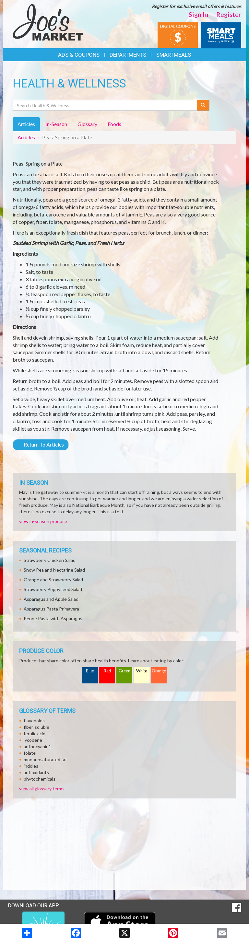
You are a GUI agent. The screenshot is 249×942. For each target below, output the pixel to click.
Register (228, 14)
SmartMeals (173, 55)
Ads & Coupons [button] (79, 55)
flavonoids (34, 720)
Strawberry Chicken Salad (50, 560)
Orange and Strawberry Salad (53, 579)
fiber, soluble (36, 727)
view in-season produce (43, 521)
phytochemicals (39, 779)
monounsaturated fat (45, 759)
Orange (159, 671)
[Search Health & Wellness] (105, 105)
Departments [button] (128, 55)
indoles (31, 766)
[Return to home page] (48, 21)
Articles (26, 137)
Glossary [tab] (87, 124)
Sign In (198, 14)
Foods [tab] (114, 124)
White (141, 671)
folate (30, 753)
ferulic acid (34, 733)
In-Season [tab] (56, 124)
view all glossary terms (42, 788)
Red (107, 671)
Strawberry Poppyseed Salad (53, 589)
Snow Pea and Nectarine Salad (54, 570)
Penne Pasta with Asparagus (53, 618)
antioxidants (36, 772)
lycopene (33, 740)
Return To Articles (41, 444)
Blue (90, 671)
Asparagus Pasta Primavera (51, 608)
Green (124, 671)
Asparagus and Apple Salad (51, 599)
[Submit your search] (203, 105)
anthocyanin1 (37, 746)
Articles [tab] (26, 124)
